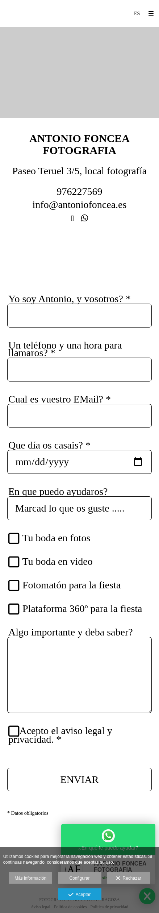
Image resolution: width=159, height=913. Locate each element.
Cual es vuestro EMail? (59, 399)
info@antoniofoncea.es (80, 204)
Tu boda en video (54, 561)
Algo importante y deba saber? (70, 632)
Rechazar (128, 878)
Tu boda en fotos (52, 538)
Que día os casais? (49, 445)
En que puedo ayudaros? (58, 491)
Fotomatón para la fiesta (68, 585)
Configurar (79, 878)
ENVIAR (79, 779)
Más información (30, 878)
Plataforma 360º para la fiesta (78, 609)
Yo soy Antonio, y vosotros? (69, 299)
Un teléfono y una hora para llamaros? (65, 349)
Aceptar (79, 895)
